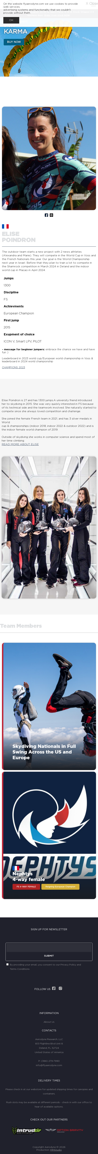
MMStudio (56, 1150)
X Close (92, 3)
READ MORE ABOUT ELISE (20, 444)
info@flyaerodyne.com (49, 1065)
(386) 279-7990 (50, 1061)
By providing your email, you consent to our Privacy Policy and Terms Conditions (45, 967)
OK (11, 20)
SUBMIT (49, 956)
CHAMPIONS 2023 (13, 367)
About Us (49, 1022)
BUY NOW (14, 42)
